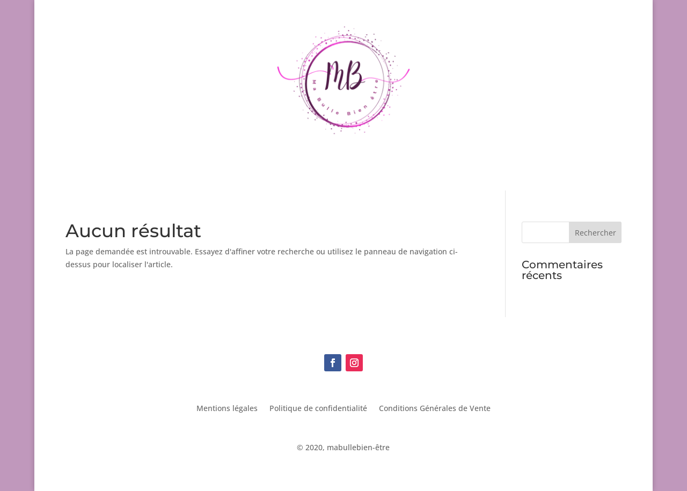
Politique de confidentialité (318, 409)
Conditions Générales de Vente (435, 409)
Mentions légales (227, 409)
